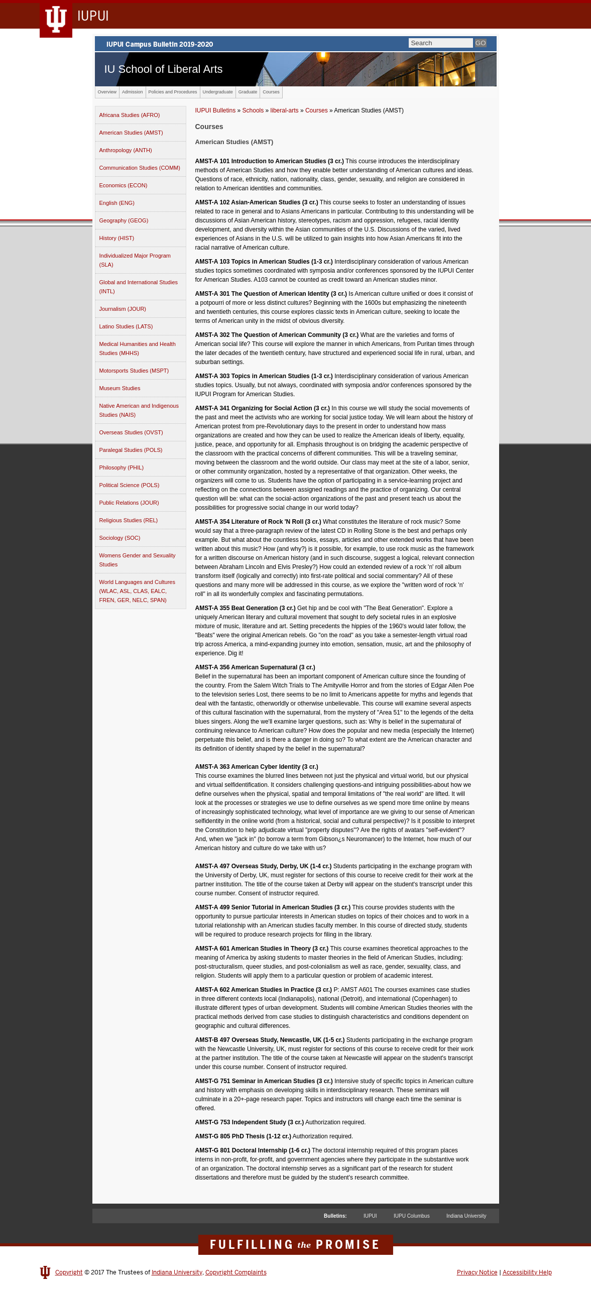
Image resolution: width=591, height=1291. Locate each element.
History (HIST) (117, 238)
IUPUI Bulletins (215, 110)
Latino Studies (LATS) (126, 326)
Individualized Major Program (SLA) (135, 260)
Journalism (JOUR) (123, 309)
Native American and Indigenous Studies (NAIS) (139, 410)
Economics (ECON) (123, 185)
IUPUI (370, 1216)
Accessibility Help (527, 1272)
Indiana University (466, 1216)
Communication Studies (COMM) (139, 168)
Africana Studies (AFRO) (129, 115)
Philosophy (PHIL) (121, 467)
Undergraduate (218, 91)
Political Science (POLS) (129, 485)
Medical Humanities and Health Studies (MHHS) (137, 348)
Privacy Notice (477, 1272)
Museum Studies (120, 388)
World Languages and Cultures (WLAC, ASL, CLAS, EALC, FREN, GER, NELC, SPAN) (137, 591)
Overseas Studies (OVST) (131, 432)
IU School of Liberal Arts (163, 69)
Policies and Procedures (173, 91)
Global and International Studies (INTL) (138, 286)
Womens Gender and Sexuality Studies (137, 559)
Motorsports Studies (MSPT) (134, 371)
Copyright (69, 1272)
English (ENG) (117, 203)
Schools (253, 110)
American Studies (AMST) (131, 133)
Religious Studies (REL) (128, 520)
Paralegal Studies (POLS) (131, 450)
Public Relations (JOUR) (129, 503)
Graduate (248, 91)
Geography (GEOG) (124, 220)
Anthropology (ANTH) (125, 150)
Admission (132, 91)
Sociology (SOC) (120, 538)
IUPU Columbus (412, 1216)
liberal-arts (285, 110)
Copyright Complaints (236, 1272)
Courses (271, 91)
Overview (107, 91)
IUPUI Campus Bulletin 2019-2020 (296, 43)
